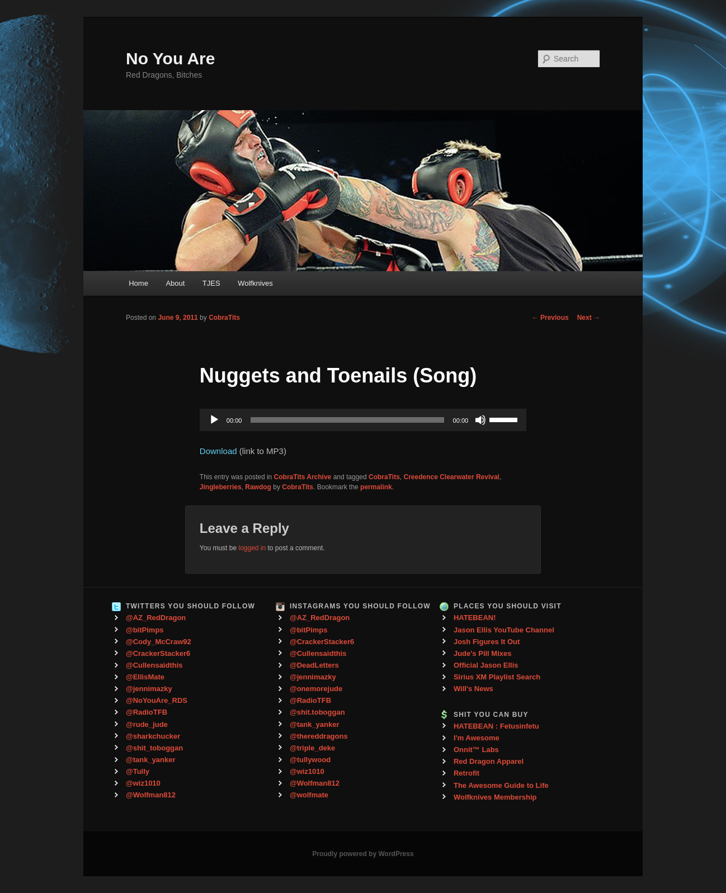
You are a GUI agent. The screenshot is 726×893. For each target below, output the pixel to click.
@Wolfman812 (151, 795)
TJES (211, 283)
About (175, 283)
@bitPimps (145, 630)
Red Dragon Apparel (489, 761)
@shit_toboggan (154, 748)
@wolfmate (309, 795)
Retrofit (466, 773)
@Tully (137, 771)
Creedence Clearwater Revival (451, 477)
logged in (252, 548)
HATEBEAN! (475, 617)
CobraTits (224, 318)
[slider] (347, 420)
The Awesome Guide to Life (501, 785)
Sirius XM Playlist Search (497, 677)
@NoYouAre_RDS (156, 700)
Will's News (473, 688)
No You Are (170, 58)
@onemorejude (316, 688)
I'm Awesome (476, 738)
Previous (550, 318)
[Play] (214, 420)
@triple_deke (312, 748)
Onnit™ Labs (476, 749)
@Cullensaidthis (154, 665)
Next (588, 318)
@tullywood (310, 759)
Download (218, 451)
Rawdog (258, 487)
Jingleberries (221, 487)
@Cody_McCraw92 (158, 641)
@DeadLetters (314, 665)
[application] (363, 420)
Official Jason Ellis (486, 665)
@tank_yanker (151, 759)
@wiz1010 (143, 783)
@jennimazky (149, 688)
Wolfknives (255, 283)
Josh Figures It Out (487, 641)
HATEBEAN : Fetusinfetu (496, 726)
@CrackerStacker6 (158, 653)
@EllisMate (145, 677)
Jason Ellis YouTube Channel (504, 630)
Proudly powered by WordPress (362, 854)
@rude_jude (147, 724)
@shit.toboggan (317, 712)
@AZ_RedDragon (156, 617)
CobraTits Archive (303, 477)
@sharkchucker (153, 736)
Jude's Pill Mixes (483, 653)
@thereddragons (319, 736)
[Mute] (480, 420)
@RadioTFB (146, 712)
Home (138, 283)
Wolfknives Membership (495, 797)
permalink (376, 487)
